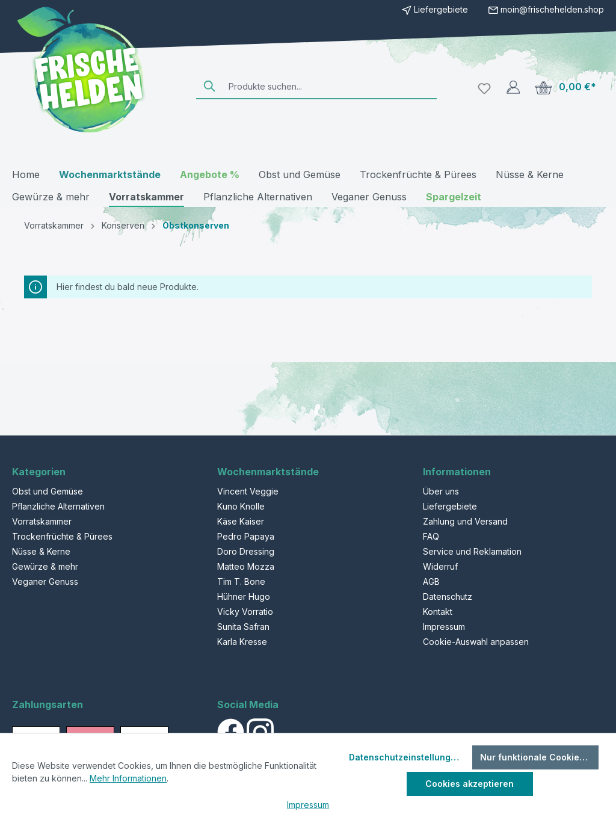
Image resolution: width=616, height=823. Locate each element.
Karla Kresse (242, 642)
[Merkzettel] (484, 87)
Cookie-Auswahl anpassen (476, 642)
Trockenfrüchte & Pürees (62, 536)
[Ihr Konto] (513, 87)
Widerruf (440, 566)
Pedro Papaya (245, 536)
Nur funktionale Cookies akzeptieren (539, 757)
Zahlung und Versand (465, 521)
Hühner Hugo (243, 596)
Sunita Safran (243, 626)
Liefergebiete (435, 9)
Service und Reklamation (472, 551)
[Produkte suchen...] (330, 86)
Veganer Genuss (45, 581)
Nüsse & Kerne (41, 551)
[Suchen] (210, 86)
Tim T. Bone (241, 581)
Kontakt (437, 611)
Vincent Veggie (248, 491)
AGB (431, 581)
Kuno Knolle (241, 506)
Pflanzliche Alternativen (58, 506)
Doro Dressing (245, 551)
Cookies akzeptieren (469, 783)
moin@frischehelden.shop (552, 9)
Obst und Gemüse (47, 491)
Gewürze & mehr (45, 566)
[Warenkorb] (566, 87)
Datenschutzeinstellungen (405, 757)
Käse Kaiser (240, 521)
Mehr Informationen (128, 778)
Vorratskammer (42, 521)
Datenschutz (447, 596)
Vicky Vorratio (245, 611)
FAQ (431, 536)
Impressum (444, 626)
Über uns (441, 491)
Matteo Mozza (245, 566)
